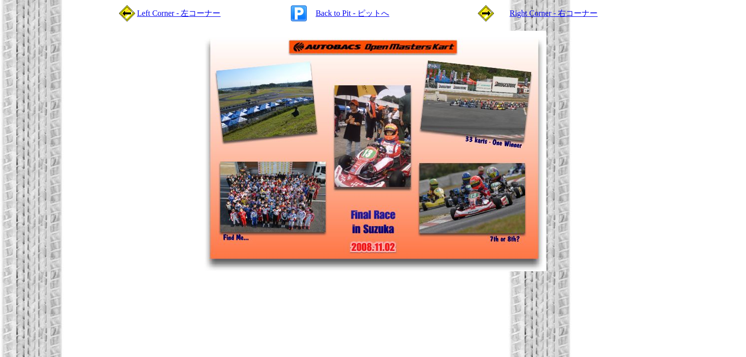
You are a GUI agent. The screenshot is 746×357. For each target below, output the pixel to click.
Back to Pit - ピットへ (352, 13)
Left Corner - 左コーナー (178, 13)
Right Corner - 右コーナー (554, 13)
